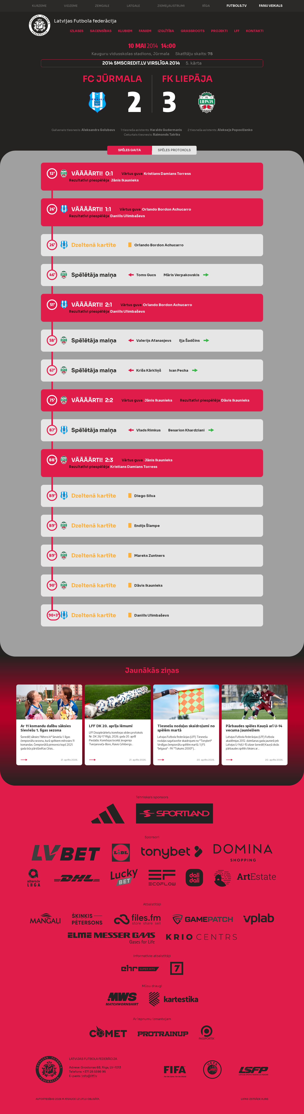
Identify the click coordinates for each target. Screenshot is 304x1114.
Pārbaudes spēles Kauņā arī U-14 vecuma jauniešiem (254, 728)
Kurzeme (35, 5)
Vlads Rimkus (148, 430)
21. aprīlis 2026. (49, 759)
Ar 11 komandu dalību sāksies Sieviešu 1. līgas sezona (46, 728)
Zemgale (98, 5)
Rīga (202, 5)
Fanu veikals (270, 6)
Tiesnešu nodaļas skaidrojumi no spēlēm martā (186, 728)
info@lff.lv (89, 1076)
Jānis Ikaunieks (125, 180)
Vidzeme (67, 5)
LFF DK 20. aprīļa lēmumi (111, 726)
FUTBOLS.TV (237, 6)
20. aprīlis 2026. (186, 759)
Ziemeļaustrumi (167, 5)
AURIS (264, 1099)
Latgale (129, 5)
